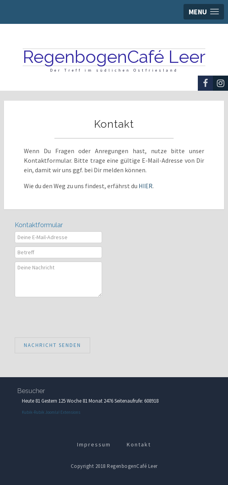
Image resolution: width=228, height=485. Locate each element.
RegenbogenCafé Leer (114, 57)
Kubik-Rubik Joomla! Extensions (51, 412)
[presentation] (75, 315)
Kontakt (139, 444)
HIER (146, 186)
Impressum (94, 444)
